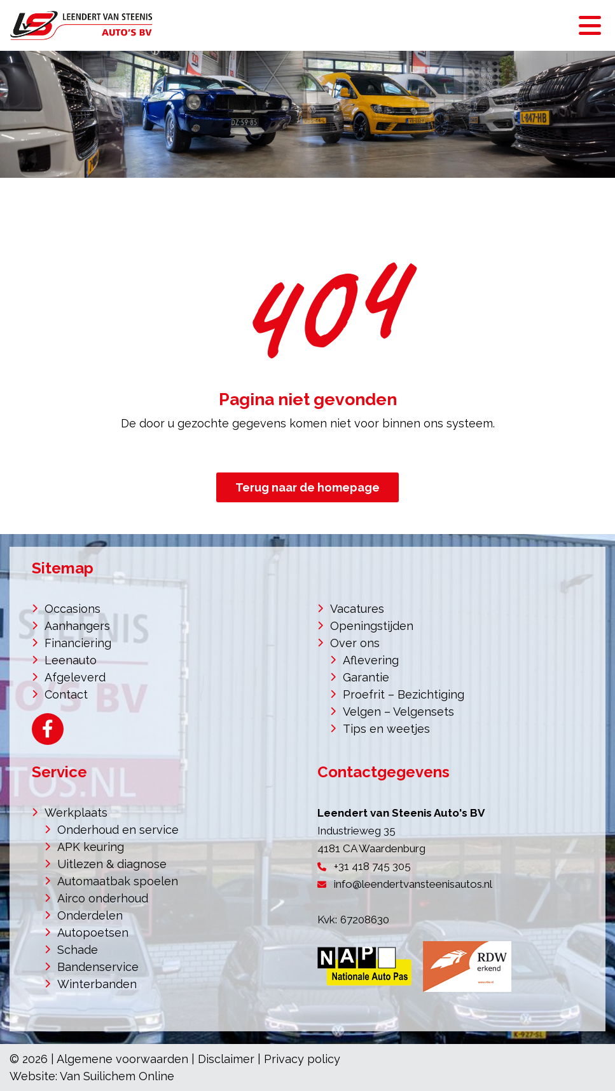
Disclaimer (226, 1059)
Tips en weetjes (386, 728)
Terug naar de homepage (307, 487)
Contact (66, 694)
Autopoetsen (92, 932)
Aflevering (371, 660)
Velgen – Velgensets (398, 711)
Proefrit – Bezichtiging (403, 694)
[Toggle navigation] (589, 25)
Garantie (366, 677)
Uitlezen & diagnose (112, 864)
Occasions (72, 608)
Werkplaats (76, 812)
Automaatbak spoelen (117, 881)
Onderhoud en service (118, 829)
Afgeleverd (75, 677)
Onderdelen (90, 915)
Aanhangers (77, 626)
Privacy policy (302, 1059)
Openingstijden (371, 626)
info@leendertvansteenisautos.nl (413, 884)
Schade (77, 949)
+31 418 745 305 (372, 866)
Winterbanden (97, 984)
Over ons (355, 643)
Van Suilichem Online (117, 1076)
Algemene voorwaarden (122, 1059)
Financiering (78, 643)
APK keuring (90, 846)
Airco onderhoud (102, 898)
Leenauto (71, 660)
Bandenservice (98, 967)
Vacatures (357, 608)
